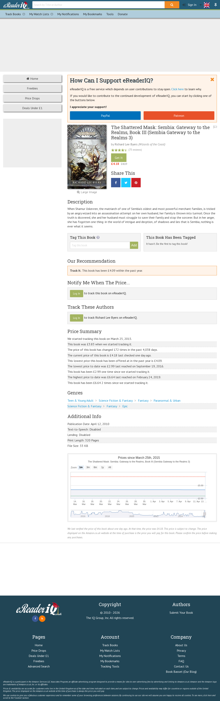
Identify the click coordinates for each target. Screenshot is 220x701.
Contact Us (181, 666)
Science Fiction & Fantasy (116, 400)
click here (207, 695)
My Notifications (110, 656)
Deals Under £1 (32, 108)
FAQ (181, 661)
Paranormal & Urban (167, 400)
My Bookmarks (109, 661)
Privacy (181, 650)
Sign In (189, 5)
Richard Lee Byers (126, 144)
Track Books (16, 14)
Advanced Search (39, 666)
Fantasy (143, 400)
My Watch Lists (42, 14)
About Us (181, 645)
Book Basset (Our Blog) (181, 672)
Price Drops (32, 98)
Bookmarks (92, 14)
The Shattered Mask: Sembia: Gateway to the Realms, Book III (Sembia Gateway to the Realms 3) (160, 132)
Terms (181, 656)
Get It (119, 158)
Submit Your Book (181, 612)
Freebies (32, 88)
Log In (76, 293)
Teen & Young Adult (80, 400)
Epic (125, 406)
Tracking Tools (110, 666)
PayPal (105, 116)
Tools (110, 14)
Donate (123, 14)
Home (32, 78)
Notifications (68, 14)
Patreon (179, 116)
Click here (177, 89)
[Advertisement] (110, 44)
